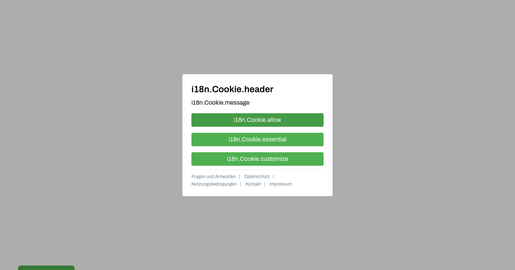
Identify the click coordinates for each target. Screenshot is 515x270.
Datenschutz (257, 176)
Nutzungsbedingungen (214, 184)
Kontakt (253, 184)
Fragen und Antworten (213, 176)
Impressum (281, 184)
